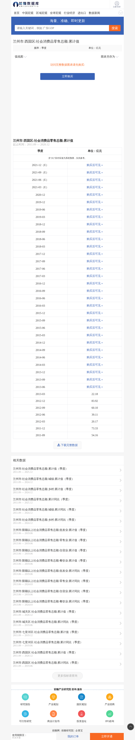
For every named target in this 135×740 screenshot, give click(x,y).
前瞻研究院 (67, 730)
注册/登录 (117, 4)
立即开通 (106, 736)
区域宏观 (41, 12)
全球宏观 (55, 12)
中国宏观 (27, 12)
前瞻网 (56, 730)
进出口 (82, 12)
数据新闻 (94, 12)
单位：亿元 (95, 48)
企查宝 (79, 730)
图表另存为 (109, 56)
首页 (17, 12)
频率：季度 (40, 48)
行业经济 (69, 12)
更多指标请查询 (67, 675)
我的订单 (73, 736)
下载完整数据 (67, 445)
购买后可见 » (95, 165)
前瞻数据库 (30, 4)
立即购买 (67, 76)
